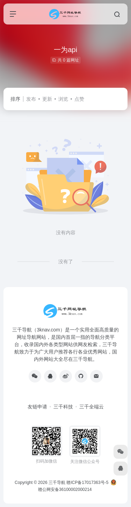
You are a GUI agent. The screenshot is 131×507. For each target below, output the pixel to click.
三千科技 (63, 406)
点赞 (79, 99)
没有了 (65, 261)
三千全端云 (91, 406)
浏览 (63, 99)
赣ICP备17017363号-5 (87, 482)
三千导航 (57, 482)
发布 (31, 99)
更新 (47, 99)
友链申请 (37, 406)
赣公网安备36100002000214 (65, 489)
